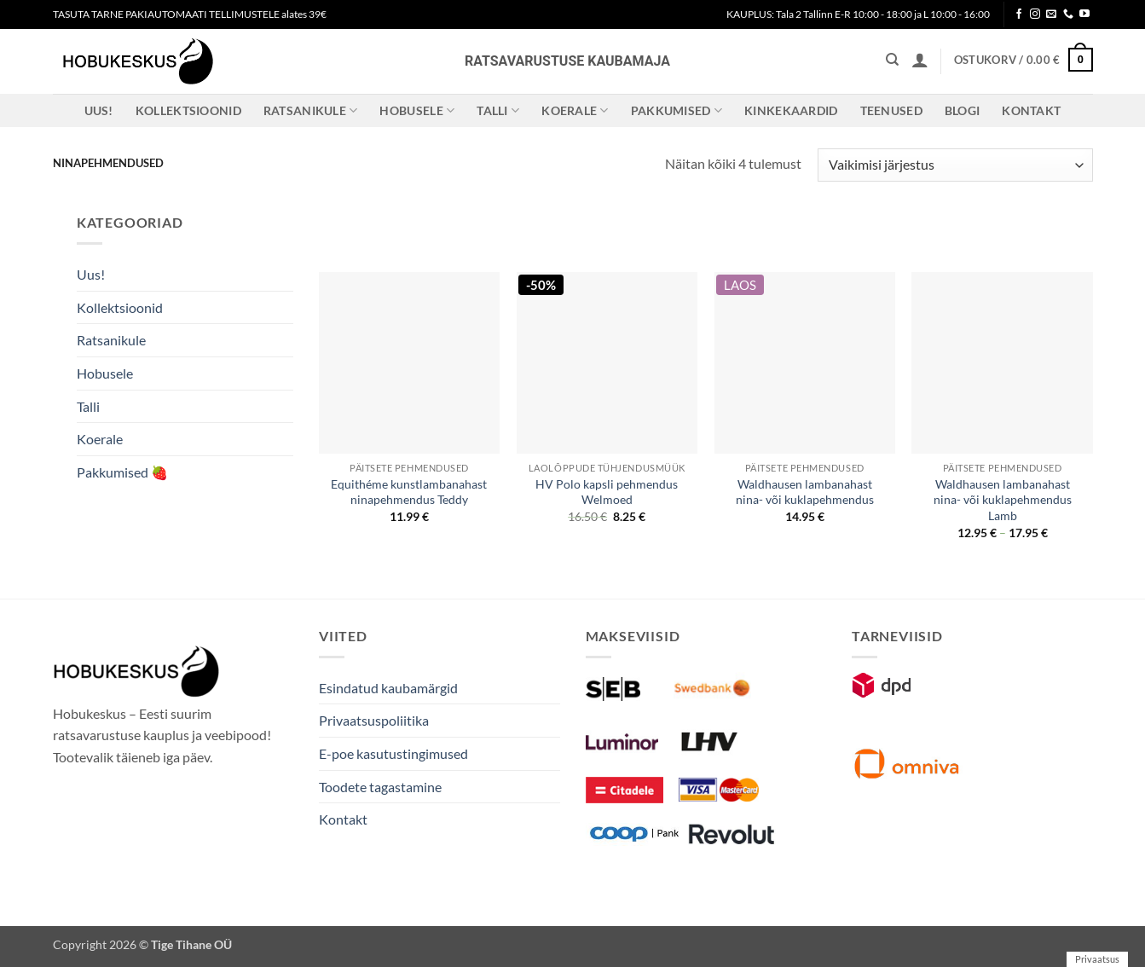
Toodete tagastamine (380, 787)
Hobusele (416, 110)
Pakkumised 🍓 (122, 472)
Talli (498, 110)
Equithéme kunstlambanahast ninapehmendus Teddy (409, 492)
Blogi (962, 110)
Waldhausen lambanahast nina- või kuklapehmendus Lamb (1003, 500)
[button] (919, 59)
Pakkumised (676, 110)
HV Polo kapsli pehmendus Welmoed (606, 492)
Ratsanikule (310, 110)
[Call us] (1068, 14)
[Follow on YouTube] (1084, 14)
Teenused (891, 110)
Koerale (575, 110)
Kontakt (1031, 110)
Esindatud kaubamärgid (388, 688)
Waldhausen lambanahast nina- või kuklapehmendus (805, 492)
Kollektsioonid (188, 110)
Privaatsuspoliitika (374, 720)
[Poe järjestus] (955, 165)
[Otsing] (892, 59)
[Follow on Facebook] (1019, 14)
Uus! (98, 110)
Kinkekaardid (790, 110)
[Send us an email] (1051, 14)
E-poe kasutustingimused (393, 753)
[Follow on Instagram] (1035, 14)
